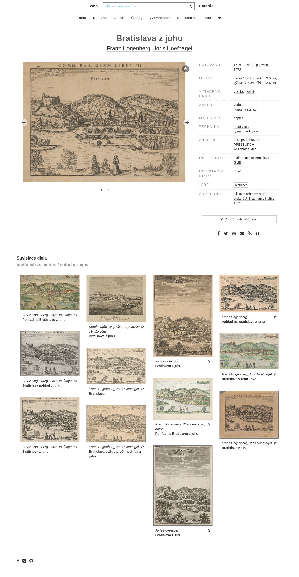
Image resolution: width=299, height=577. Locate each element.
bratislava (241, 194)
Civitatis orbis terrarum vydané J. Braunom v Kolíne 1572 (254, 207)
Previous (23, 131)
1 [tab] (102, 199)
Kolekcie (100, 27)
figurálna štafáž (245, 119)
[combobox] (149, 16)
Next (186, 131)
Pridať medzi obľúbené (239, 228)
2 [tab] (109, 199)
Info (208, 27)
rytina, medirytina (246, 140)
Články (137, 27)
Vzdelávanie (160, 27)
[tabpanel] (105, 131)
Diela (82, 27)
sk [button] (268, 7)
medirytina (241, 136)
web (94, 15)
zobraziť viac (245, 158)
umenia (206, 15)
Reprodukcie (187, 27)
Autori (119, 27)
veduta (239, 114)
